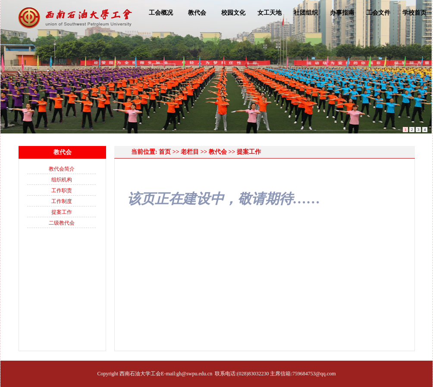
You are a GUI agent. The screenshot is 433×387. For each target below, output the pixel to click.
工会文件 (378, 13)
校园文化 (233, 13)
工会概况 (161, 13)
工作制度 (61, 201)
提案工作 (61, 212)
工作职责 (61, 190)
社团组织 (306, 13)
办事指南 (342, 13)
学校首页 (414, 13)
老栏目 (190, 152)
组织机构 (61, 180)
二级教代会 (62, 223)
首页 (165, 152)
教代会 (197, 13)
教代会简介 (62, 169)
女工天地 (269, 13)
